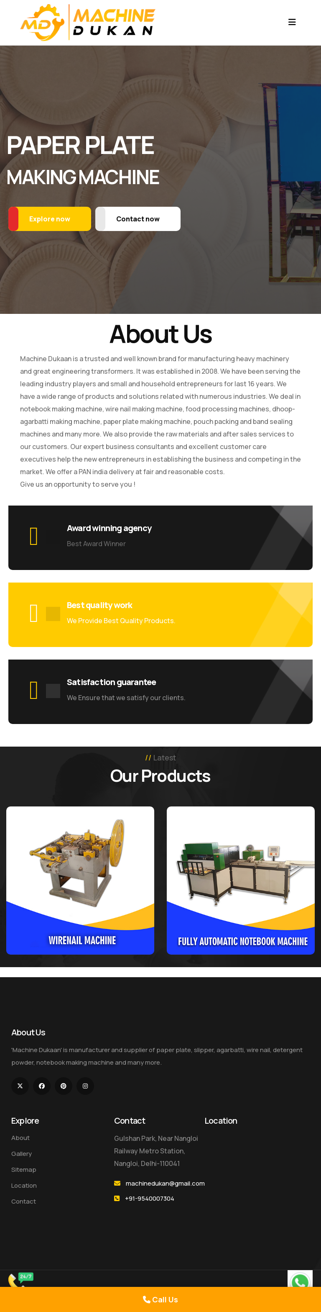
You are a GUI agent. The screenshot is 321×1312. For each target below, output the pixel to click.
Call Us (160, 1299)
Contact (23, 1201)
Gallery (21, 1153)
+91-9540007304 (149, 1198)
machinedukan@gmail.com (165, 1183)
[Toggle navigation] (292, 22)
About (20, 1137)
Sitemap (23, 1169)
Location (24, 1185)
